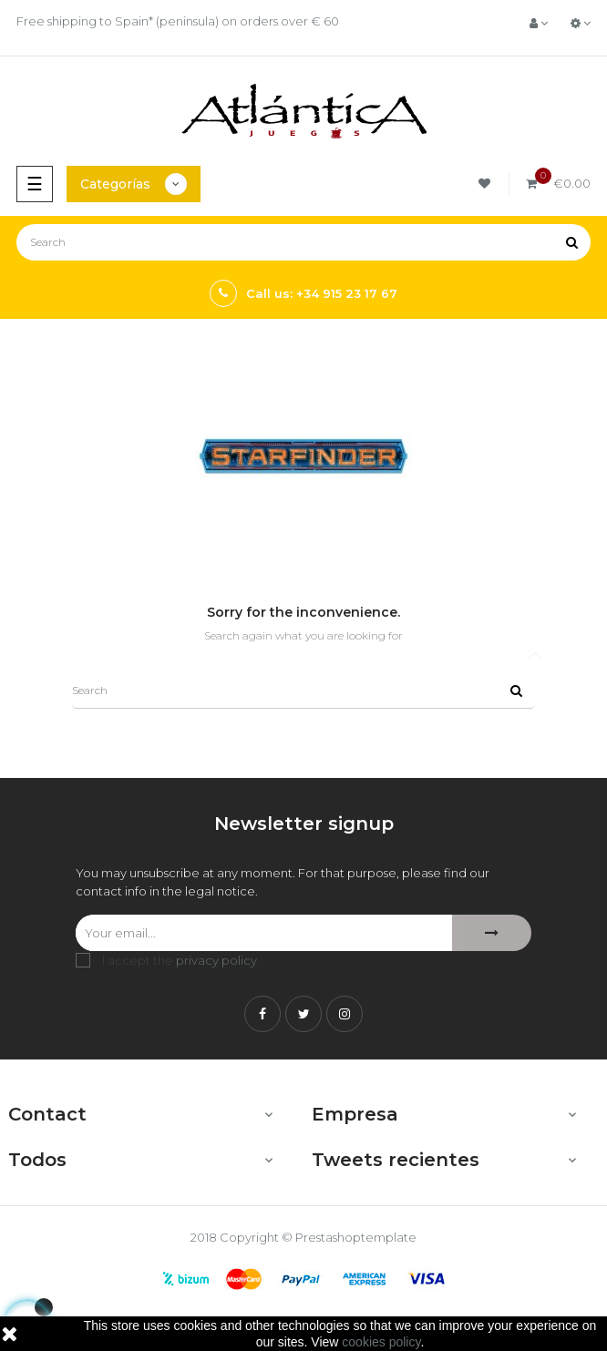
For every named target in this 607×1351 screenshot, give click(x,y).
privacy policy (216, 960)
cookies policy (381, 1342)
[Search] (303, 242)
